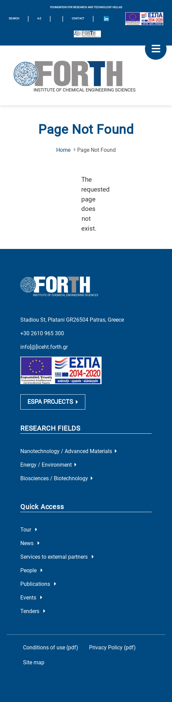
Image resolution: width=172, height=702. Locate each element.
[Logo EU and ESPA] (144, 19)
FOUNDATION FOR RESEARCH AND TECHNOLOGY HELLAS (86, 7)
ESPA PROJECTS (52, 401)
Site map (33, 662)
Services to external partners (57, 557)
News (30, 543)
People (31, 570)
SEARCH (14, 18)
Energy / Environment (48, 465)
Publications (38, 584)
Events (31, 597)
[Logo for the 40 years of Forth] (87, 34)
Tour (28, 529)
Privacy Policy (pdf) (112, 647)
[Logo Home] (86, 75)
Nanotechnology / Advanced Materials (68, 451)
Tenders (32, 611)
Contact (78, 18)
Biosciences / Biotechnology (56, 478)
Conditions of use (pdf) (50, 647)
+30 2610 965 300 (42, 333)
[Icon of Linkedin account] (106, 18)
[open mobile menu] (156, 49)
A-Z (39, 18)
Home (63, 150)
